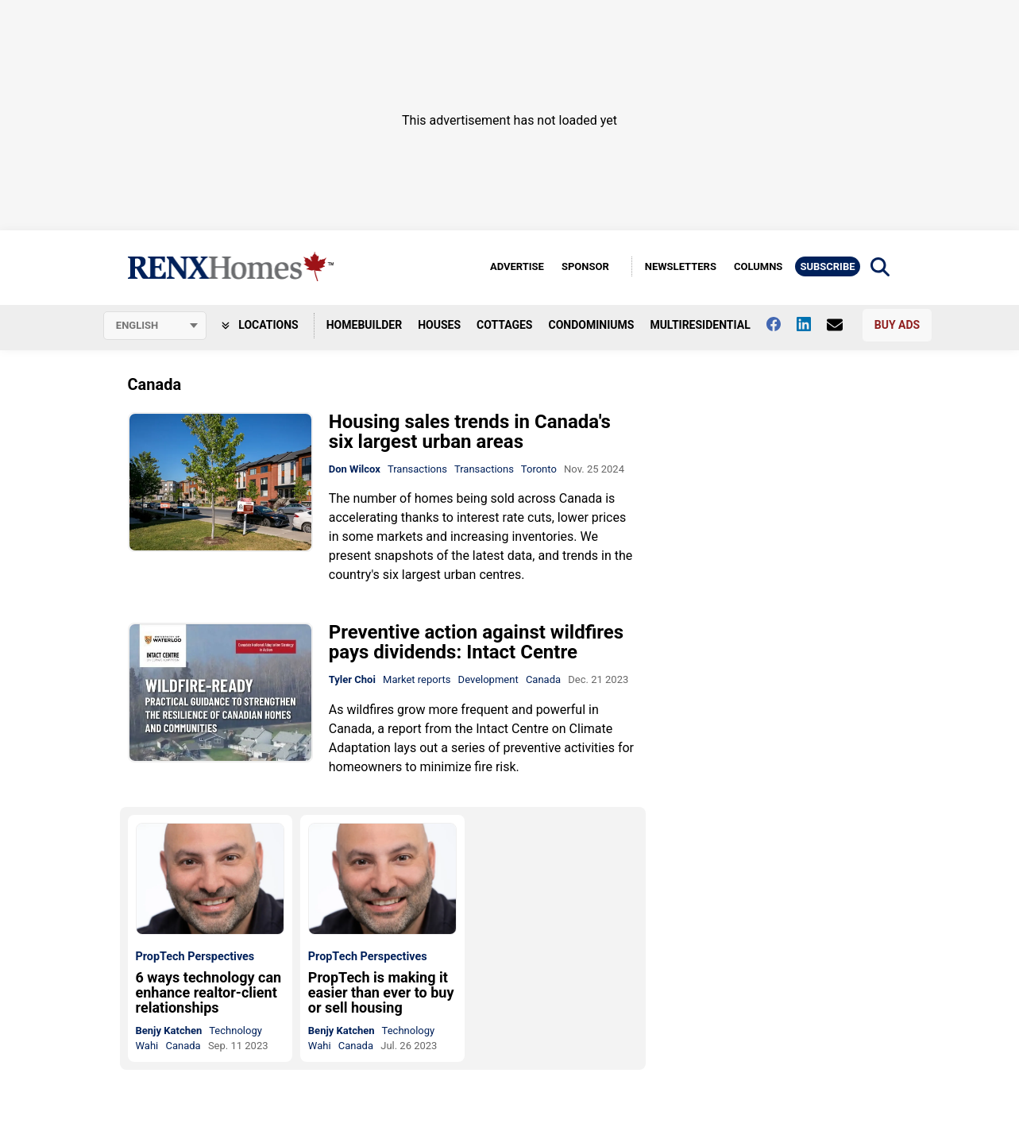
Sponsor (585, 266)
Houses (439, 324)
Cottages (504, 324)
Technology (235, 1030)
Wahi (147, 1046)
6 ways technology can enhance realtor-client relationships (209, 992)
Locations (260, 324)
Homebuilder (364, 324)
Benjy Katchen (169, 1030)
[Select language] (155, 325)
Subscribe (827, 266)
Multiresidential (700, 324)
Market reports (416, 680)
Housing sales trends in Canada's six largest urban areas (470, 432)
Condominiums (592, 324)
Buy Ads (897, 324)
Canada (543, 680)
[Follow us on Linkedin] (812, 324)
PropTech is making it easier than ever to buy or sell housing (381, 992)
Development (488, 680)
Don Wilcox (354, 469)
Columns (758, 266)
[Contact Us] (843, 325)
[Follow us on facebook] (781, 324)
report (405, 728)
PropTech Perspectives (195, 957)
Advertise (517, 266)
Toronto (539, 469)
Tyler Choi (352, 680)
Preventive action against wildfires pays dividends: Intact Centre (476, 643)
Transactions (417, 469)
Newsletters (680, 266)
